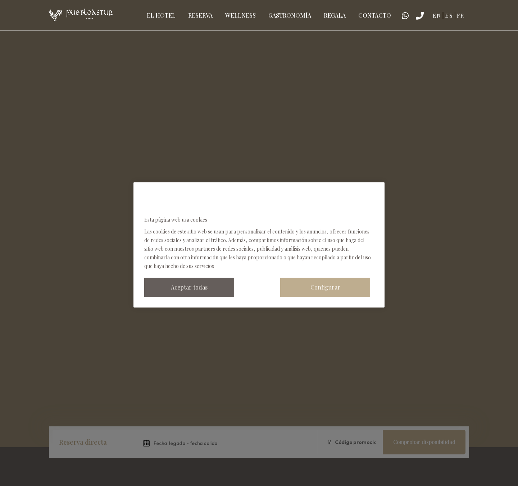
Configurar (325, 287)
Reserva (200, 15)
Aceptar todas (189, 287)
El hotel (161, 15)
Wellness (240, 15)
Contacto (374, 15)
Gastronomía (289, 15)
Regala (335, 15)
